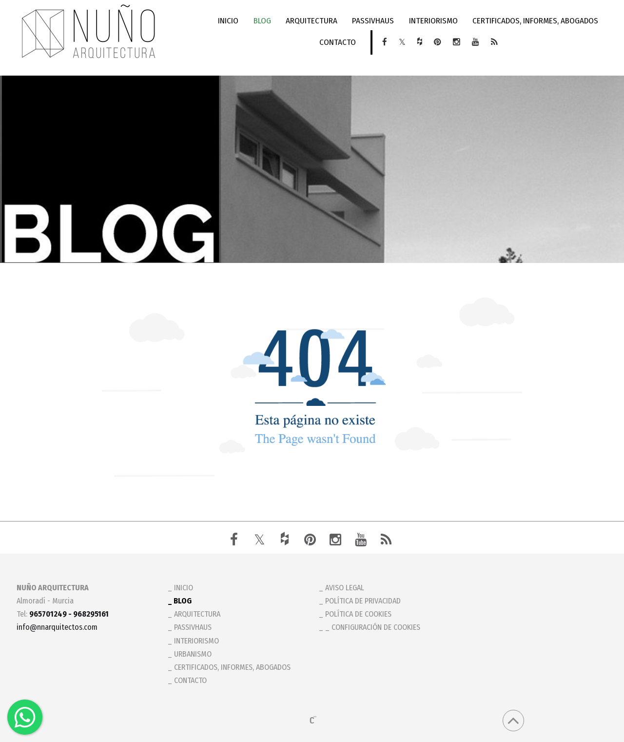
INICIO (230, 21)
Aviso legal (344, 587)
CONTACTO (338, 42)
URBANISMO (193, 654)
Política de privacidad (363, 600)
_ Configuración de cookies (372, 627)
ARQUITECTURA (312, 21)
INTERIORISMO (432, 21)
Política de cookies (358, 614)
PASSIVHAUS (373, 21)
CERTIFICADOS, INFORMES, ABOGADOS (534, 21)
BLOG (263, 21)
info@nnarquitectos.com (57, 627)
